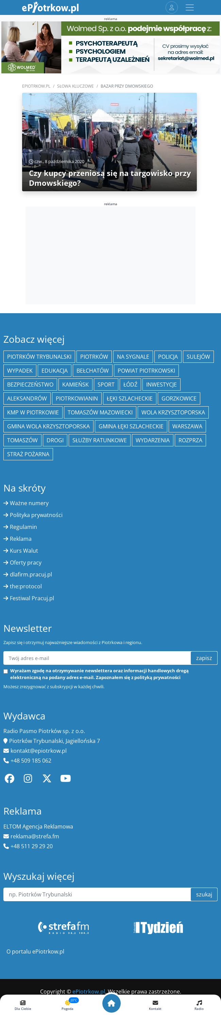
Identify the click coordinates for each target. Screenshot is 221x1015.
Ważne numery (29, 503)
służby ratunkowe (99, 440)
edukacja (54, 370)
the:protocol (26, 586)
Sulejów (198, 356)
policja (168, 356)
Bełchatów (92, 370)
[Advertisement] (111, 254)
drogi (55, 440)
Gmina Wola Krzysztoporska (48, 426)
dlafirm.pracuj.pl (31, 574)
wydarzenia (153, 440)
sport (106, 384)
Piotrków (94, 356)
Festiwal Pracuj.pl (32, 598)
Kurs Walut (24, 550)
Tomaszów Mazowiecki (100, 412)
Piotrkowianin (77, 398)
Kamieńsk (75, 384)
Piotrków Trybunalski (39, 356)
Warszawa (187, 426)
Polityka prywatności (36, 515)
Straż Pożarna (28, 454)
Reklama (21, 538)
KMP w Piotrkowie (33, 412)
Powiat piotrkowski (146, 370)
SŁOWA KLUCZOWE (75, 86)
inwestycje (161, 384)
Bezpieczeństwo (30, 384)
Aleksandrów (27, 398)
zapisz (204, 658)
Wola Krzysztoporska (173, 412)
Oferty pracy (25, 562)
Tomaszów (22, 440)
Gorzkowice (179, 398)
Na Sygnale (133, 356)
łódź (130, 384)
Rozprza (190, 440)
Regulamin (23, 527)
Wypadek (20, 370)
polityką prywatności (157, 677)
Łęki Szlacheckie (130, 398)
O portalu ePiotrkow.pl (35, 951)
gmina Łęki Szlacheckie (131, 426)
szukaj (204, 894)
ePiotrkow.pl (36, 86)
